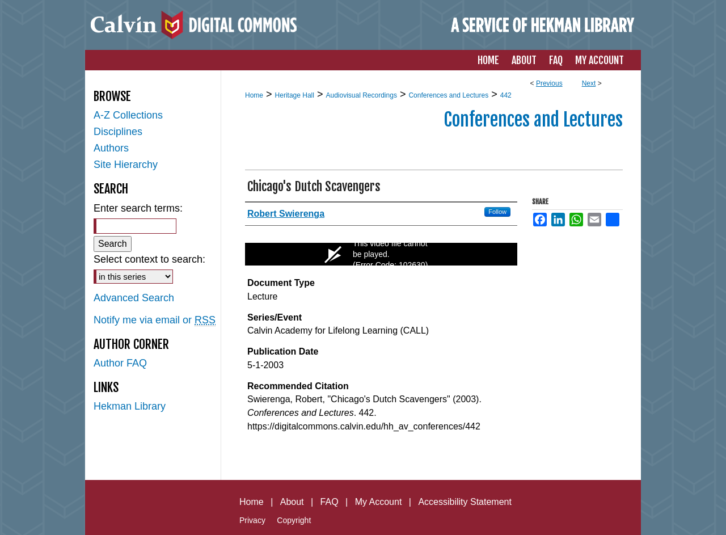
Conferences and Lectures (448, 95)
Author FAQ (120, 363)
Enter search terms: (138, 208)
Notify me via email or (155, 320)
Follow (497, 211)
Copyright (294, 520)
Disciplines (118, 131)
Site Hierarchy (126, 164)
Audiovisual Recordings (361, 95)
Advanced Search (134, 298)
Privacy (252, 520)
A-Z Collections (128, 115)
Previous (549, 83)
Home (254, 95)
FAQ (329, 502)
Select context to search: (149, 259)
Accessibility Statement (465, 502)
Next (589, 83)
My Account (378, 502)
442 (506, 95)
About (292, 502)
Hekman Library (130, 406)
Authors (111, 148)
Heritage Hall (294, 95)
